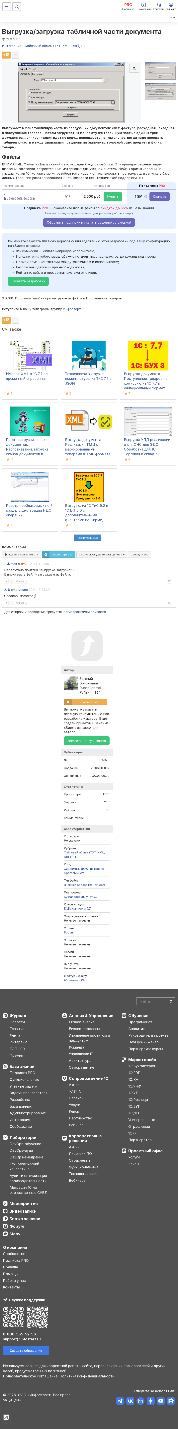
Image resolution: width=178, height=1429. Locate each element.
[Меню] (6, 6)
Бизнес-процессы (84, 1029)
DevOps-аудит (22, 1150)
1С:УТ (133, 1093)
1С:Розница (138, 1100)
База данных (21, 1106)
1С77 (132, 1133)
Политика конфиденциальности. (87, 1376)
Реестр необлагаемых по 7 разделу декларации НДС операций (29, 510)
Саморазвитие (81, 1067)
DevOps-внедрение (26, 1157)
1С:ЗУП (134, 1106)
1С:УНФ (134, 1086)
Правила (10, 1267)
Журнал (18, 1015)
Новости (17, 1022)
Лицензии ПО (80, 1153)
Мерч (15, 1234)
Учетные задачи (23, 1086)
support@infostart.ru (22, 1339)
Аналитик (136, 1029)
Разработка (20, 1100)
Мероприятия (24, 1203)
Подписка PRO (22, 1073)
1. (5, 564)
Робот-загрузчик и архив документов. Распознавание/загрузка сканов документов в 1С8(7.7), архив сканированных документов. (27, 454)
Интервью (19, 1042)
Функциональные (24, 1079)
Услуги (74, 1105)
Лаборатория (24, 1137)
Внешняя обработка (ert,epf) (84, 885)
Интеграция (20, 1120)
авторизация (95, 612)
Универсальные (141, 1120)
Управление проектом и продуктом (89, 1038)
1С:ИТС (75, 1091)
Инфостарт (72, 309)
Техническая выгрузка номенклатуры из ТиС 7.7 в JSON (88, 378)
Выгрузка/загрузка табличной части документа (82, 31)
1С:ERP (134, 1073)
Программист (74, 873)
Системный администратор (84, 869)
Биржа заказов (25, 1218)
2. (5, 590)
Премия (16, 1055)
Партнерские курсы (145, 1049)
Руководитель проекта (148, 1035)
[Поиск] (16, 6)
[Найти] (171, 1001)
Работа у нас (14, 1280)
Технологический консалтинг (24, 1166)
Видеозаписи (23, 1211)
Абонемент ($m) (76, 980)
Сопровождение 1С (88, 1078)
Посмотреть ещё (87, 537)
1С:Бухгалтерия (141, 1066)
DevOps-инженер (143, 1042)
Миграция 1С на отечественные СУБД (28, 1190)
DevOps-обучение (25, 1144)
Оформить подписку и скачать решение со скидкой (89, 222)
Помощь (10, 1274)
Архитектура (80, 1061)
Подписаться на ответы (21, 554)
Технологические (83, 1174)
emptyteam (19, 590)
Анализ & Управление (91, 1015)
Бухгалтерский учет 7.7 (81, 897)
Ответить (21, 581)
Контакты (11, 1287)
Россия (69, 932)
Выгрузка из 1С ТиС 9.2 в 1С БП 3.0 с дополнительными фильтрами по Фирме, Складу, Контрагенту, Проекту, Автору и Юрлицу (86, 519)
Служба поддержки (27, 1300)
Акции (74, 1085)
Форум (17, 1226)
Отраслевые (79, 1160)
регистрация (73, 612)
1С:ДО (133, 1113)
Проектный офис (145, 1150)
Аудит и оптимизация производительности (28, 1178)
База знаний (22, 1066)
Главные (17, 1029)
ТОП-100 (17, 1049)
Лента (15, 1035)
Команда (76, 1047)
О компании (15, 1247)
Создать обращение (26, 1351)
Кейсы (74, 1111)
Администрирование (28, 1113)
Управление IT (81, 1054)
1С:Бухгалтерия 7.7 (77, 908)
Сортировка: (102, 554)
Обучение (138, 1015)
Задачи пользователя (28, 1093)
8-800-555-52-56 (19, 1334)
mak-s (15, 564)
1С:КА (133, 1079)
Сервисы (76, 1098)
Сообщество (21, 1126)
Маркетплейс (142, 1059)
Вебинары (77, 1125)
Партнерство (80, 1118)
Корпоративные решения (85, 1138)
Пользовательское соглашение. (30, 1376)
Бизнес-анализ (81, 1022)
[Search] (155, 1001)
